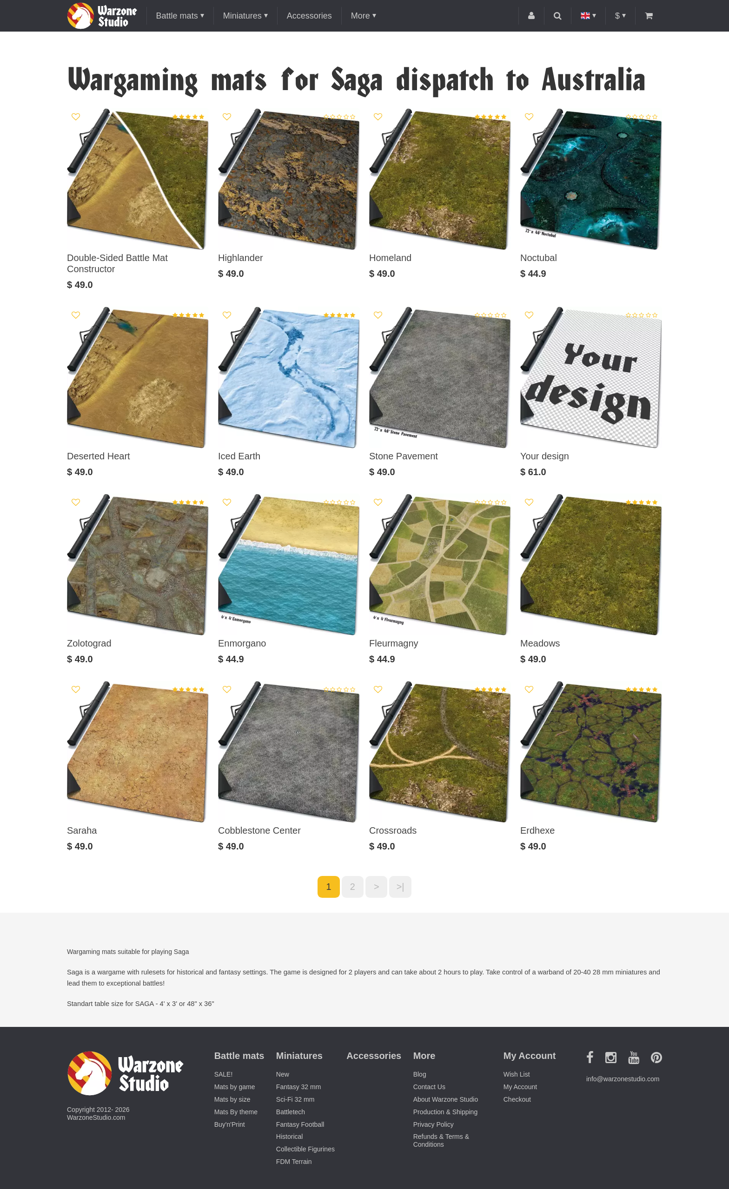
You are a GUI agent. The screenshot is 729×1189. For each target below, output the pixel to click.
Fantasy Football (300, 1124)
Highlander (240, 258)
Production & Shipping (445, 1112)
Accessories (309, 15)
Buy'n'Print (229, 1124)
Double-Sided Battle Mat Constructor (117, 263)
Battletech (290, 1112)
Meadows (540, 643)
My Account (520, 1087)
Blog (419, 1074)
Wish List (517, 1074)
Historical (289, 1137)
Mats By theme (236, 1112)
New (282, 1074)
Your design (544, 456)
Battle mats (177, 15)
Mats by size (232, 1100)
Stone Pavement (403, 456)
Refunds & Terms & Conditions (441, 1141)
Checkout (517, 1100)
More (360, 15)
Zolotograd (89, 643)
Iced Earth (239, 456)
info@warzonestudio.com (622, 1079)
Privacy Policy (433, 1124)
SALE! (223, 1074)
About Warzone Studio (445, 1100)
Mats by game (234, 1087)
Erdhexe (537, 830)
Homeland (390, 258)
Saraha (82, 830)
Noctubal (538, 258)
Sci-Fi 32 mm (295, 1100)
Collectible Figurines (305, 1149)
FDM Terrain (294, 1162)
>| (401, 887)
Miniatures (242, 15)
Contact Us (429, 1087)
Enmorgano (242, 643)
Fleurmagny (393, 643)
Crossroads (393, 830)
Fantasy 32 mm (298, 1087)
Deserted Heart (98, 456)
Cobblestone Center (259, 830)
